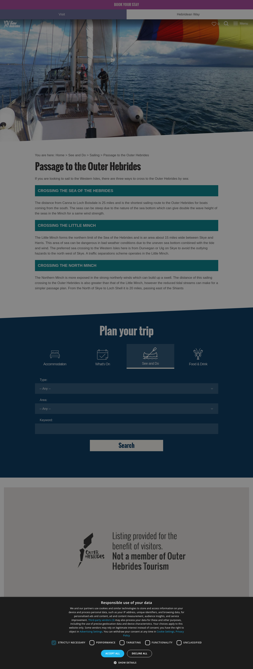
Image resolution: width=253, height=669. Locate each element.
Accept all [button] (112, 653)
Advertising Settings (91, 631)
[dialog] (126, 633)
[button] (127, 662)
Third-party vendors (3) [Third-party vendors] (101, 620)
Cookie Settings (165, 631)
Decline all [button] (139, 653)
